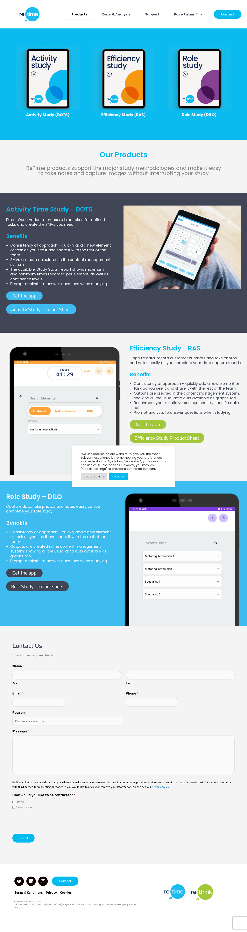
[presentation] (43, 821)
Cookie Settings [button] (94, 476)
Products (79, 14)
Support (152, 14)
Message (20, 731)
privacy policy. (161, 787)
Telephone (24, 807)
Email (17, 693)
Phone (132, 693)
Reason (19, 712)
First (16, 683)
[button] (188, 14)
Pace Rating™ (188, 14)
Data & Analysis (116, 14)
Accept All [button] (118, 476)
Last (129, 683)
